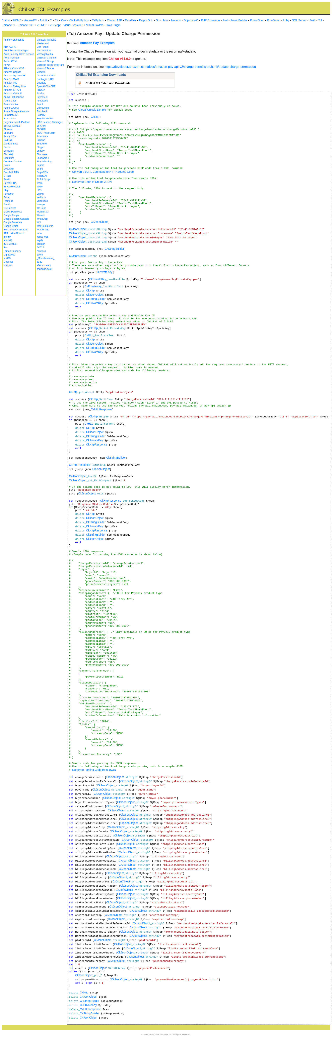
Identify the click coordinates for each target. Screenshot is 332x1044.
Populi (40, 104)
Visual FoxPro (94, 25)
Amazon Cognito (12, 72)
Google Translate (13, 222)
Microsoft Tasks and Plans (50, 64)
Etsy (6, 190)
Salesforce (42, 136)
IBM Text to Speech (14, 233)
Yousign (41, 244)
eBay (39, 261)
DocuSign (9, 168)
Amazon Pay (10, 82)
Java (165, 20)
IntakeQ (8, 240)
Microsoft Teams (45, 68)
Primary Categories (14, 39)
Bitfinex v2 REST (13, 125)
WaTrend (41, 208)
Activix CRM (10, 61)
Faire (6, 197)
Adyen (7, 64)
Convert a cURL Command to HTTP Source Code (103, 171)
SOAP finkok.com (46, 133)
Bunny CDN (10, 136)
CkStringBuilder (114, 248)
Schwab (41, 140)
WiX (39, 222)
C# (56, 20)
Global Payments (13, 211)
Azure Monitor (11, 104)
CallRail (8, 140)
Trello (40, 183)
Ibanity (7, 236)
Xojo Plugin (113, 25)
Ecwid (7, 179)
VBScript (55, 25)
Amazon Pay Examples (97, 43)
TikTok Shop (43, 179)
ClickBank (9, 150)
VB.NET (42, 25)
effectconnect (44, 265)
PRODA (41, 90)
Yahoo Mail (42, 236)
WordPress (42, 229)
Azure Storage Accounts (16, 111)
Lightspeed (9, 254)
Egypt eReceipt (12, 186)
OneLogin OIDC (45, 79)
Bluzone (8, 129)
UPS (39, 190)
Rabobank (42, 111)
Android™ (30, 20)
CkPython (98, 20)
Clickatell (8, 154)
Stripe (40, 168)
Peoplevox (42, 100)
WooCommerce (45, 226)
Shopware (42, 154)
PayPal (40, 93)
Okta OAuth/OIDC (46, 75)
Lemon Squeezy (12, 251)
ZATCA (40, 247)
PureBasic (273, 20)
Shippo (40, 147)
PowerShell (257, 20)
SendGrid (42, 143)
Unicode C (8, 25)
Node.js (176, 20)
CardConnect (11, 143)
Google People (11, 215)
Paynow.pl (42, 97)
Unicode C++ (26, 25)
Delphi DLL (146, 20)
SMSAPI (41, 129)
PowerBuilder (239, 20)
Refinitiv (41, 115)
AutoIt (43, 20)
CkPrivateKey (104, 272)
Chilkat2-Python (79, 20)
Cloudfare (9, 158)
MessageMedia (45, 54)
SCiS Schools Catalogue (50, 122)
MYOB (7, 258)
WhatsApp (42, 218)
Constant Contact (13, 161)
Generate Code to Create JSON (92, 181)
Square (40, 165)
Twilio (40, 186)
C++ (63, 20)
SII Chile (41, 125)
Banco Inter (10, 118)
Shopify (41, 150)
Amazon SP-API (12, 90)
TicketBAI (42, 175)
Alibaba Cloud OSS (14, 68)
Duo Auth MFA (11, 172)
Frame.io (8, 201)
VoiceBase (42, 201)
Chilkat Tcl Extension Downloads (108, 83)
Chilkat (6, 20)
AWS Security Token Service (19, 54)
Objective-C (190, 20)
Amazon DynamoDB (14, 75)
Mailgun (8, 265)
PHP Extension (210, 20)
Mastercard (43, 43)
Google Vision (11, 226)
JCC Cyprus (10, 244)
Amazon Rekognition (15, 86)
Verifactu (41, 197)
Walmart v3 (43, 211)
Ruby (286, 20)
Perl (225, 20)
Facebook (9, 193)
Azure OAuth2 (11, 107)
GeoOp (7, 204)
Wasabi (41, 215)
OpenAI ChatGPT (46, 86)
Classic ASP (114, 20)
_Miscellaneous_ (45, 258)
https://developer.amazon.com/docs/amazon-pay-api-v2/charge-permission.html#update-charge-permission (180, 66)
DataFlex (130, 20)
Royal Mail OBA (45, 118)
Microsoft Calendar (47, 57)
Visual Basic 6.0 (73, 25)
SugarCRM (42, 172)
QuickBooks (43, 107)
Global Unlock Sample (92, 109)
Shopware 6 (43, 158)
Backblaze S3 (11, 115)
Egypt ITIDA (10, 183)
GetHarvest (10, 208)
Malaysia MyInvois (46, 39)
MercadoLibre (44, 50)
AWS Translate (12, 57)
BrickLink (8, 133)
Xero (39, 233)
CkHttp (95, 116)
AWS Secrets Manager (16, 50)
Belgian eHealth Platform (17, 122)
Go (158, 20)
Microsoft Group (45, 61)
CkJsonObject (99, 221)
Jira (5, 247)
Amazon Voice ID (13, 93)
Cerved (7, 147)
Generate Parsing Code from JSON (94, 769)
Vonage (41, 204)
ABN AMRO (10, 47)
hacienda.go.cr (44, 269)
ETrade (7, 175)
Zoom (40, 254)
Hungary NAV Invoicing (16, 229)
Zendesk (41, 251)
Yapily (40, 240)
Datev (7, 165)
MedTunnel (43, 47)
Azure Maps (10, 100)
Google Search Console (16, 218)
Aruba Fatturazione (14, 97)
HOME (17, 20)
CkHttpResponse (101, 409)
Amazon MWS (11, 79)
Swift (312, 20)
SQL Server (299, 20)
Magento (8, 261)
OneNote (41, 82)
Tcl (320, 20)
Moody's (41, 72)
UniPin (40, 193)
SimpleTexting (44, 161)
